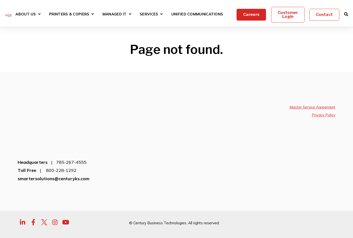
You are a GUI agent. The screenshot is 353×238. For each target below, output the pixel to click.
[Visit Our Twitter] (44, 207)
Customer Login (287, 14)
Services (149, 14)
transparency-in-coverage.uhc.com (43, 231)
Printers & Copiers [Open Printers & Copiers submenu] (69, 14)
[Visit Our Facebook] (33, 207)
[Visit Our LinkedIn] (22, 207)
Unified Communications (197, 14)
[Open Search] (346, 14)
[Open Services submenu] (161, 14)
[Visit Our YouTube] (66, 207)
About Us (25, 14)
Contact (324, 14)
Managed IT (114, 14)
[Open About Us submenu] (39, 14)
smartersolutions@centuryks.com (53, 163)
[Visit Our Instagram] (55, 207)
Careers (251, 14)
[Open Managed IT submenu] (130, 14)
